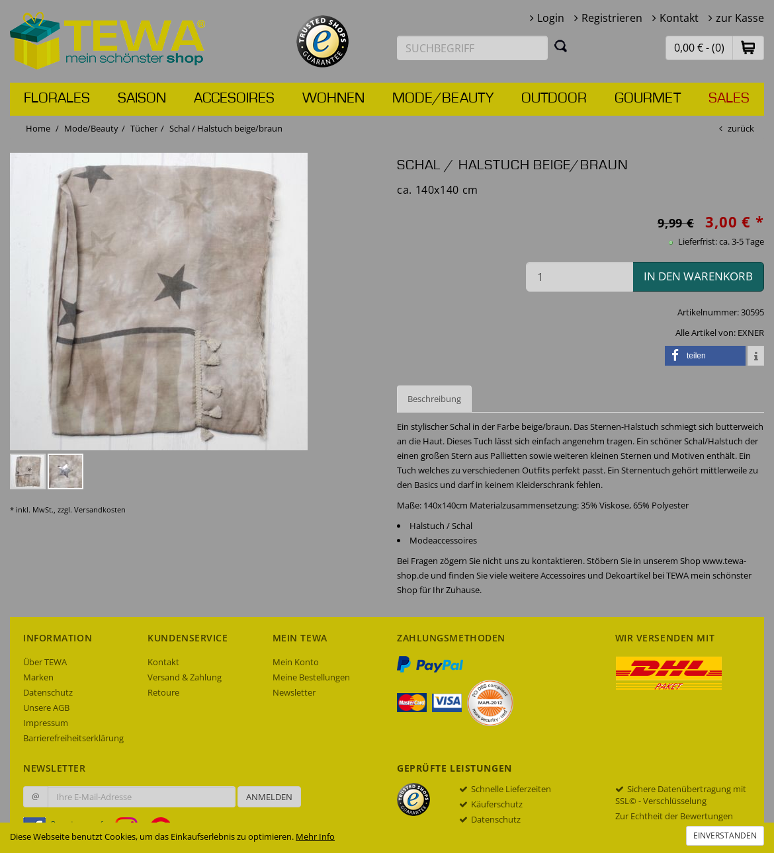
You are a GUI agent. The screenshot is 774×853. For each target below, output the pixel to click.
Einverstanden (725, 835)
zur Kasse (740, 18)
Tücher (143, 128)
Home (38, 128)
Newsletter (294, 692)
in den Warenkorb (698, 276)
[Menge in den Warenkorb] (579, 277)
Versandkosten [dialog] (100, 509)
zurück (741, 128)
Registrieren (611, 18)
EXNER (751, 333)
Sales (729, 98)
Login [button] (550, 18)
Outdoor (554, 98)
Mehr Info (315, 836)
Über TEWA (45, 662)
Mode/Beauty (443, 98)
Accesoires (234, 98)
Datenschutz (48, 692)
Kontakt (679, 18)
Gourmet (648, 98)
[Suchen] (561, 46)
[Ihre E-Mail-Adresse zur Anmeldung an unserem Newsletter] (142, 796)
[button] (748, 47)
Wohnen (333, 98)
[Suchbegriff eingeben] (472, 48)
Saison (142, 98)
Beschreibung (434, 399)
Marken (38, 677)
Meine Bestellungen (311, 677)
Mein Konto (296, 662)
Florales (57, 98)
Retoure (163, 692)
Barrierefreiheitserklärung (73, 738)
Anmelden (269, 797)
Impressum (45, 723)
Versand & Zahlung (185, 677)
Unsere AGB (46, 707)
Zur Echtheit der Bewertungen (674, 816)
